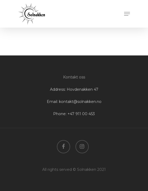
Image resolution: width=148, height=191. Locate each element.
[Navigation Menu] (127, 13)
